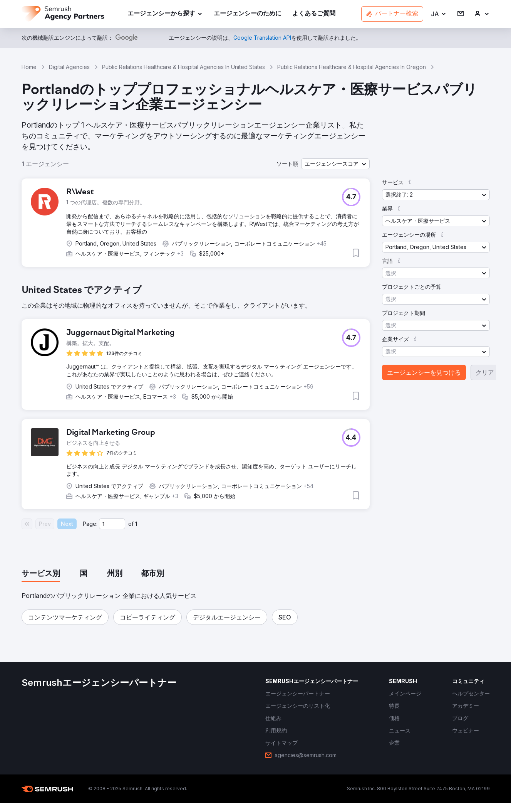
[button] (439, 14)
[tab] (41, 574)
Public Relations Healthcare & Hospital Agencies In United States (183, 67)
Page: (90, 523)
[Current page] (112, 524)
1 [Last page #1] (136, 523)
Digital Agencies (69, 67)
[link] (247, 14)
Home (29, 67)
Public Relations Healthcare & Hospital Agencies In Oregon (351, 67)
